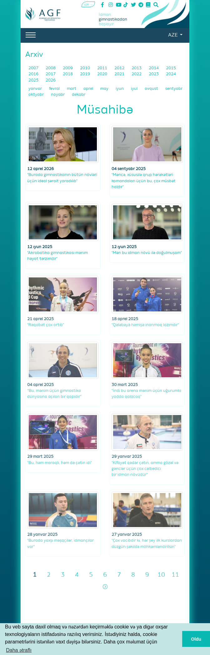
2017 (51, 74)
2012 (119, 68)
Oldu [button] (196, 639)
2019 (85, 74)
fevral (55, 89)
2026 (51, 80)
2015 (171, 68)
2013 (137, 68)
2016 (33, 74)
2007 (33, 68)
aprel (88, 89)
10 (161, 575)
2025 (33, 80)
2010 (85, 68)
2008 (51, 68)
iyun (120, 89)
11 (175, 575)
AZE (173, 35)
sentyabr (173, 89)
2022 (137, 74)
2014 (154, 68)
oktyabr (36, 95)
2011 (102, 68)
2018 (68, 74)
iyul (134, 89)
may (104, 89)
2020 (102, 74)
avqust (152, 89)
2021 (119, 74)
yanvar (35, 89)
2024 (171, 74)
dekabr (78, 95)
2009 (68, 68)
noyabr (58, 95)
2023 (154, 74)
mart (72, 89)
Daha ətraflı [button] (19, 650)
